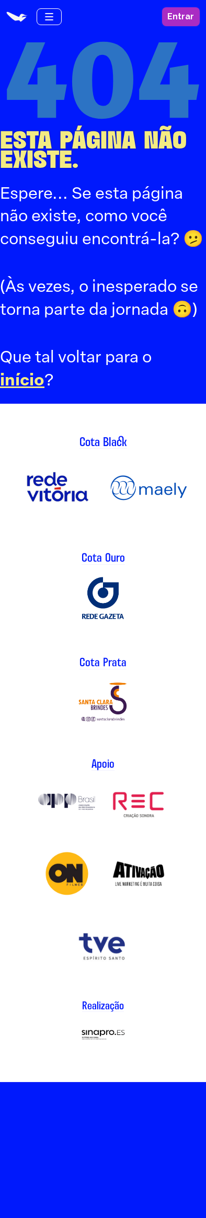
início (22, 380)
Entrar (180, 16)
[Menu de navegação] (49, 16)
